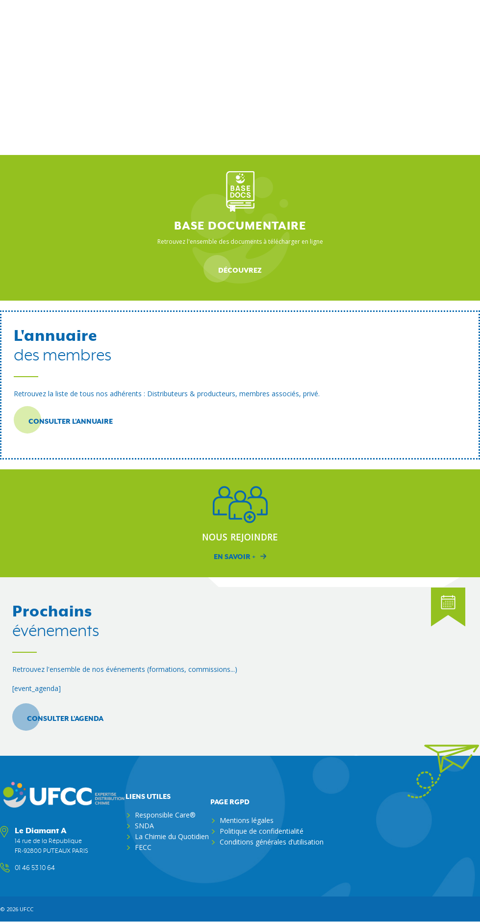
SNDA (144, 825)
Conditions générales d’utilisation (272, 841)
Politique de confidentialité (261, 831)
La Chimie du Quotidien (172, 836)
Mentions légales (247, 820)
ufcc (26, 909)
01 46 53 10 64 (35, 868)
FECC (143, 847)
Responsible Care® (165, 815)
